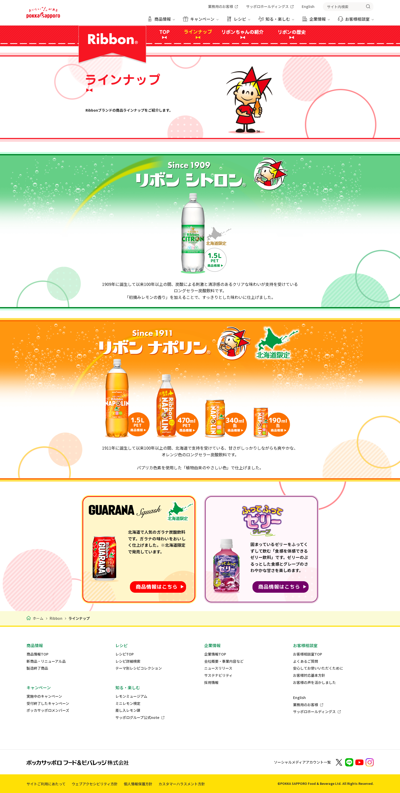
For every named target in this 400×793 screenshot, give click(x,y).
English (299, 697)
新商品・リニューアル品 (46, 661)
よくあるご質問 (305, 661)
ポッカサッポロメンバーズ (48, 710)
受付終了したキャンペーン (48, 703)
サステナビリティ (218, 675)
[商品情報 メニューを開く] (161, 20)
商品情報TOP (38, 654)
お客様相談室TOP (307, 654)
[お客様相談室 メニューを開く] (356, 20)
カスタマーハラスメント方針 (182, 783)
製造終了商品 (37, 668)
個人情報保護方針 (138, 783)
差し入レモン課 (127, 710)
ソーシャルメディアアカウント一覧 (302, 762)
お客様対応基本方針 (309, 675)
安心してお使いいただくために (318, 668)
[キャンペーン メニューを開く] (201, 20)
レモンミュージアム (131, 696)
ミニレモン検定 (127, 703)
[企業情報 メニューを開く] (316, 20)
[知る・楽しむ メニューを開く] (276, 20)
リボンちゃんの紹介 (244, 34)
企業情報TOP (215, 654)
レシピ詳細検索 (127, 661)
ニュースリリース (218, 668)
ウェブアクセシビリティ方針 (95, 783)
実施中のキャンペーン (44, 696)
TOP (164, 34)
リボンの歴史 (291, 34)
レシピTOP (124, 654)
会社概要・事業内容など (224, 661)
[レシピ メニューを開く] (238, 20)
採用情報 (211, 682)
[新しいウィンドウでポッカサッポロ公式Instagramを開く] (370, 762)
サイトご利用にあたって (46, 783)
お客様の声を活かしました (314, 682)
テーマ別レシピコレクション (138, 668)
